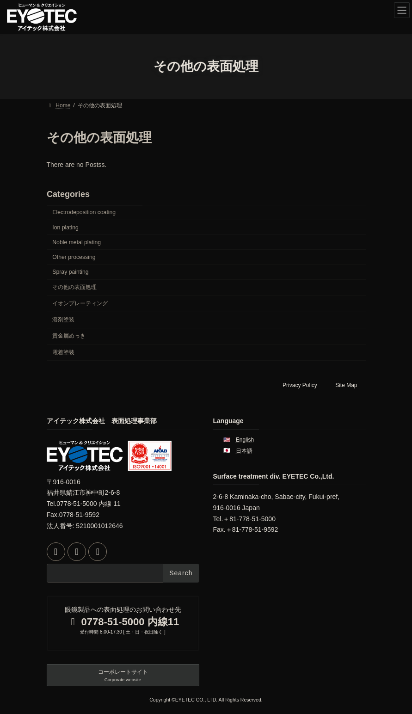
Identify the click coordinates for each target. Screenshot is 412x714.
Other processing (73, 257)
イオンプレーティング (80, 303)
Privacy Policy (300, 385)
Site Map (346, 385)
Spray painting (70, 272)
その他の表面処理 (74, 287)
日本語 (244, 451)
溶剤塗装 (63, 319)
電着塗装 (63, 352)
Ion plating (65, 227)
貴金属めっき (69, 335)
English (245, 440)
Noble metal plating (76, 242)
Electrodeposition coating (84, 212)
